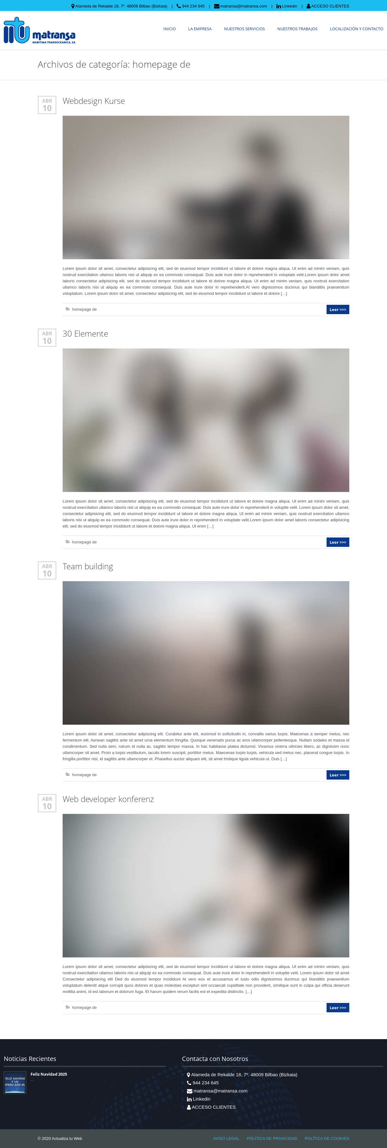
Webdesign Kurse (94, 100)
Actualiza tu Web (67, 1138)
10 (47, 108)
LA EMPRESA (200, 29)
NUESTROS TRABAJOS (297, 29)
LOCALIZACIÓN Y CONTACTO (356, 29)
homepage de (84, 309)
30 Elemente (85, 333)
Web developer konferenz (108, 799)
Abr (47, 100)
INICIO (169, 29)
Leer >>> (338, 309)
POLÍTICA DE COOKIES (327, 1138)
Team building (88, 566)
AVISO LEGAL (226, 1138)
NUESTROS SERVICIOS (244, 29)
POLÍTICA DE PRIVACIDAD (272, 1138)
